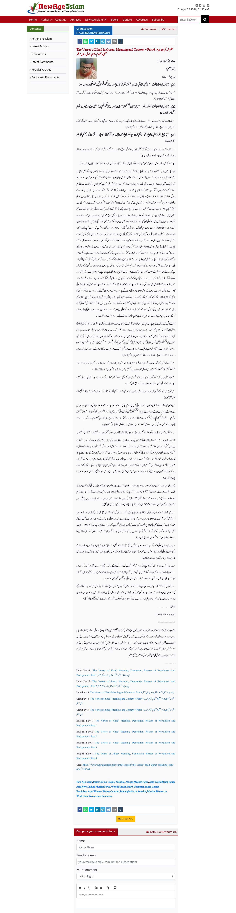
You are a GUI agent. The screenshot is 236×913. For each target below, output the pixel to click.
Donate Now (125, 819)
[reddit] (108, 41)
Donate (127, 19)
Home (33, 19)
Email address (86, 855)
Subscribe (158, 19)
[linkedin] (97, 41)
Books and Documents (45, 77)
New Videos (38, 54)
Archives (75, 19)
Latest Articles (40, 46)
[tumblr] (120, 41)
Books (114, 19)
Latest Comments (42, 62)
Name (80, 841)
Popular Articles (41, 69)
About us (60, 19)
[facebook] (80, 41)
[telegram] (102, 41)
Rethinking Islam (41, 38)
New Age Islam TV (96, 19)
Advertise (142, 19)
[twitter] (91, 41)
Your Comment (86, 870)
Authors (46, 19)
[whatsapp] (85, 41)
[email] (114, 41)
